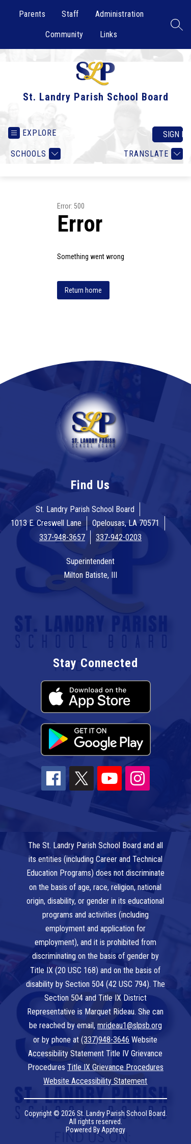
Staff (70, 14)
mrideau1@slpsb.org (129, 1025)
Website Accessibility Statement (95, 1081)
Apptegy (113, 1130)
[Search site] (177, 24)
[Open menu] (32, 132)
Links (109, 34)
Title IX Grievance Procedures (115, 1067)
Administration (119, 14)
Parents (32, 14)
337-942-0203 (119, 537)
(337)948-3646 (105, 1040)
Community (64, 34)
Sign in (173, 134)
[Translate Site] (152, 153)
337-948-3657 (62, 537)
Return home (83, 290)
